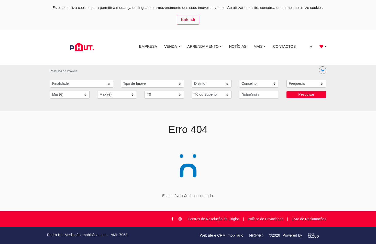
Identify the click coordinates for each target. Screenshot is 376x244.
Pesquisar (306, 94)
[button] (322, 70)
